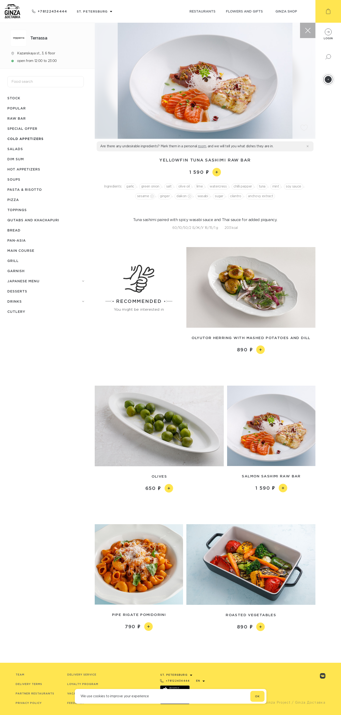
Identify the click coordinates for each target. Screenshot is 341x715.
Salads (15, 149)
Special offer (22, 128)
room (202, 146)
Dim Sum (15, 159)
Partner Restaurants (35, 693)
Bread (14, 230)
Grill (13, 260)
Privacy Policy (29, 703)
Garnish (16, 271)
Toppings (17, 210)
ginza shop (286, 11)
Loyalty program (82, 684)
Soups (13, 179)
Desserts (17, 291)
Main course (20, 250)
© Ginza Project (275, 702)
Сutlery (16, 311)
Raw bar (16, 118)
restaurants (202, 11)
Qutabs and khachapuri (33, 220)
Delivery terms (29, 684)
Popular (16, 108)
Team (20, 674)
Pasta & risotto (24, 189)
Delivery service (81, 674)
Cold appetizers (25, 138)
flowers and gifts (244, 11)
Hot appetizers (23, 169)
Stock (13, 98)
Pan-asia (16, 240)
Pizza (13, 199)
